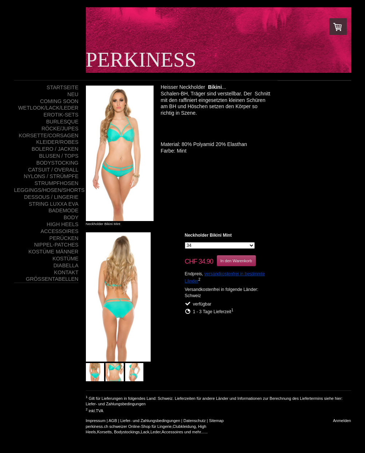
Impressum (96, 420)
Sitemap (216, 420)
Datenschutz (194, 420)
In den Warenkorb (236, 261)
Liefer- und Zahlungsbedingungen (116, 404)
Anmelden (342, 420)
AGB (112, 420)
